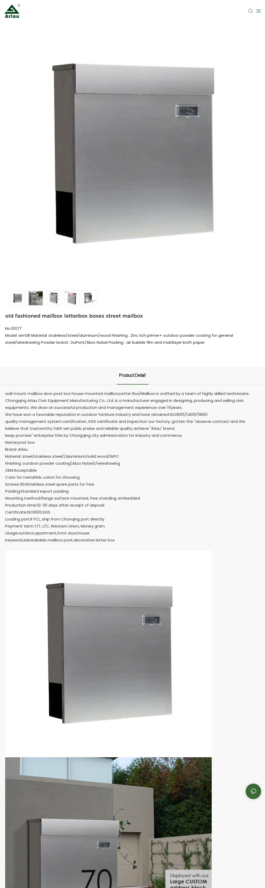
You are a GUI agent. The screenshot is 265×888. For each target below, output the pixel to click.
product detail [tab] (132, 375)
